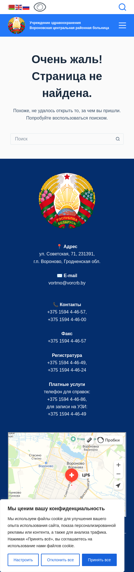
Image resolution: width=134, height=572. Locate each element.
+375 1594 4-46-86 (66, 399)
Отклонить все (60, 560)
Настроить (23, 560)
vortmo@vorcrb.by (67, 283)
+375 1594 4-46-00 (67, 319)
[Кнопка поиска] (118, 139)
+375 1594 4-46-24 (67, 370)
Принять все (99, 560)
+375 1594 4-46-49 (66, 362)
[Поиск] (122, 7)
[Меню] (122, 25)
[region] (62, 535)
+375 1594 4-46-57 (66, 312)
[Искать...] (61, 139)
